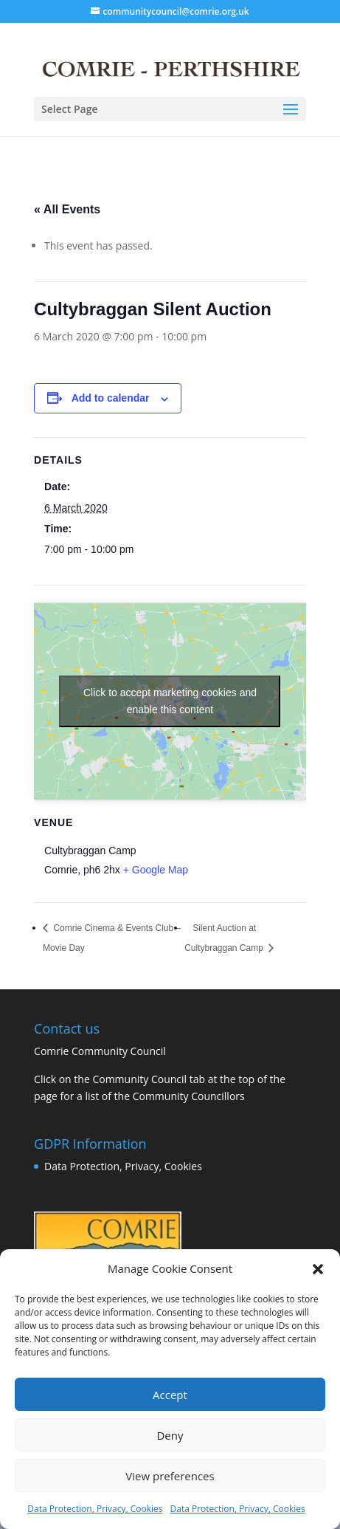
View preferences (169, 1475)
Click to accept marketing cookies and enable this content (170, 701)
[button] (317, 1269)
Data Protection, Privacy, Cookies (94, 1508)
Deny (169, 1435)
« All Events (67, 209)
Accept (170, 1394)
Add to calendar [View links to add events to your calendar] (111, 398)
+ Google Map (155, 870)
